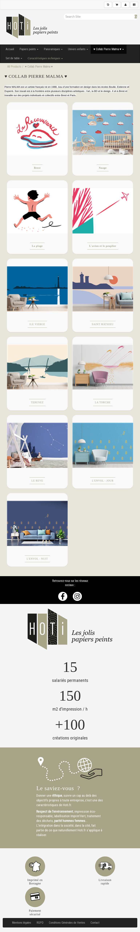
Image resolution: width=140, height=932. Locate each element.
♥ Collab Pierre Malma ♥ (108, 49)
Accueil (10, 49)
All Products (14, 66)
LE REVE (37, 480)
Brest (37, 168)
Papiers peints (28, 49)
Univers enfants (78, 49)
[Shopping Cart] (117, 5)
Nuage (103, 168)
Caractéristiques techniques (45, 58)
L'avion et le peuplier (102, 246)
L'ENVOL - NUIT (37, 558)
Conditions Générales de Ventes (67, 922)
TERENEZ (37, 402)
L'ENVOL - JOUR (103, 480)
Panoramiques (53, 49)
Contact (95, 922)
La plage (37, 246)
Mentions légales (21, 922)
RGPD (40, 922)
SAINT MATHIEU (103, 324)
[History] (108, 5)
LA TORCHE (103, 402)
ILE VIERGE (37, 324)
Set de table (14, 58)
